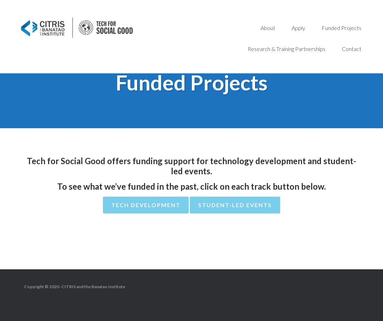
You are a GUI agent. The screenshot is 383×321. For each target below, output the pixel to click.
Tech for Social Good (77, 28)
